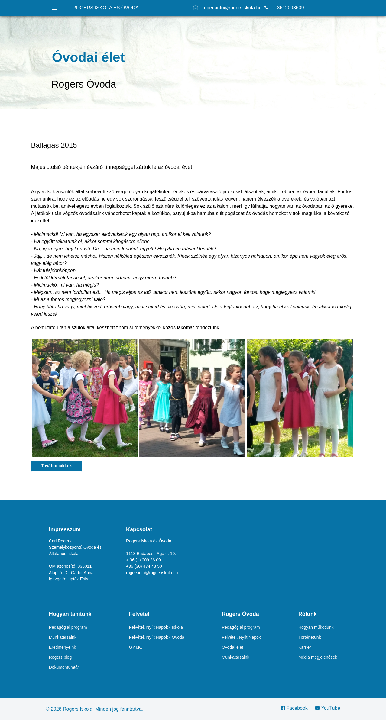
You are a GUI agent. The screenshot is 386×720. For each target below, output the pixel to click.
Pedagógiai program (68, 627)
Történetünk (309, 637)
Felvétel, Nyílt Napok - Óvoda (156, 637)
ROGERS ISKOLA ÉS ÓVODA (106, 7)
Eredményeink (62, 647)
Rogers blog (60, 657)
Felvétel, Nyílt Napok (241, 637)
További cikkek (56, 465)
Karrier (304, 647)
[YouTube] (326, 708)
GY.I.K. (135, 647)
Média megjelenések (317, 657)
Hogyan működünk (316, 627)
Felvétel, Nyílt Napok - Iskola (156, 627)
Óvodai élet (232, 647)
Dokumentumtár (64, 667)
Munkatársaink (62, 637)
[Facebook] (296, 708)
